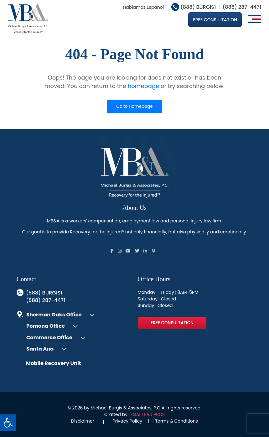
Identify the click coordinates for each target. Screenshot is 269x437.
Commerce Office (49, 337)
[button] (8, 422)
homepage (143, 86)
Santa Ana (40, 348)
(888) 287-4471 (241, 7)
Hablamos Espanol (143, 7)
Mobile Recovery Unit (53, 363)
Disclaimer (82, 421)
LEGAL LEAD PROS (147, 414)
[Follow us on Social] (112, 251)
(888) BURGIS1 (193, 7)
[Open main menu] (254, 19)
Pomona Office (45, 326)
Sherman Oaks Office (54, 314)
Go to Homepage (134, 106)
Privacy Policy (127, 421)
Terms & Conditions (176, 421)
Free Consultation (215, 20)
